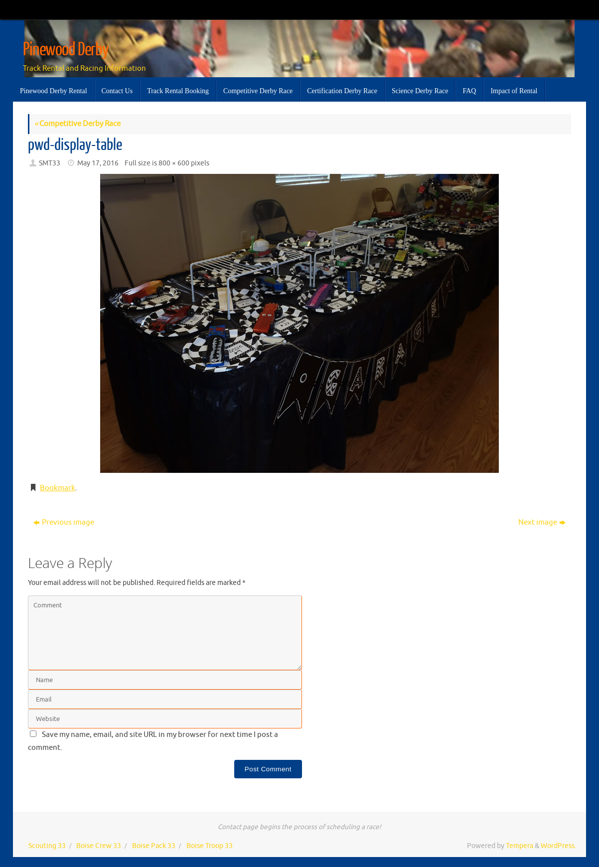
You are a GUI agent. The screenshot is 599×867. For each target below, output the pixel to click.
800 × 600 (173, 163)
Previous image (63, 522)
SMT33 (49, 163)
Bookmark (57, 488)
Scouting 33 (47, 846)
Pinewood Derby (66, 50)
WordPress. (558, 846)
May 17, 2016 (98, 163)
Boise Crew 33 (98, 846)
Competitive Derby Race (77, 124)
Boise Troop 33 (209, 846)
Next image (542, 522)
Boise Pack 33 (153, 846)
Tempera (519, 846)
